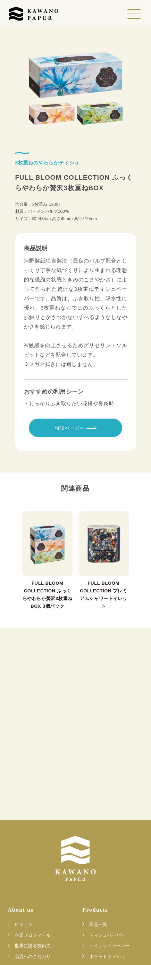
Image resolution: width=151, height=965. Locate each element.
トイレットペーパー (109, 945)
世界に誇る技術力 (33, 945)
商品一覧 (98, 924)
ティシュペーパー (107, 935)
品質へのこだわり (33, 956)
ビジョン (24, 924)
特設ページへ (75, 428)
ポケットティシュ (107, 956)
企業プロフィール (33, 935)
